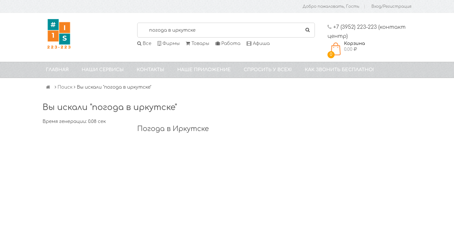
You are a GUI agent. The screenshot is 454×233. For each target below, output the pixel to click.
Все (144, 43)
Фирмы (169, 43)
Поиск (65, 87)
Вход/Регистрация (391, 6)
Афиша (258, 43)
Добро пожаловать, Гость (331, 6)
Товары (197, 43)
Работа (228, 43)
